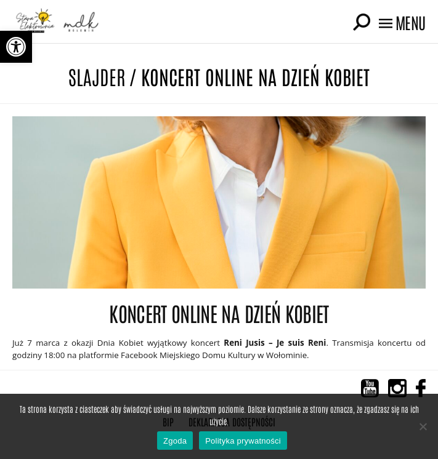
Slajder (96, 76)
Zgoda (175, 440)
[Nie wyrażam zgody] (422, 426)
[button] (16, 47)
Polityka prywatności (243, 440)
